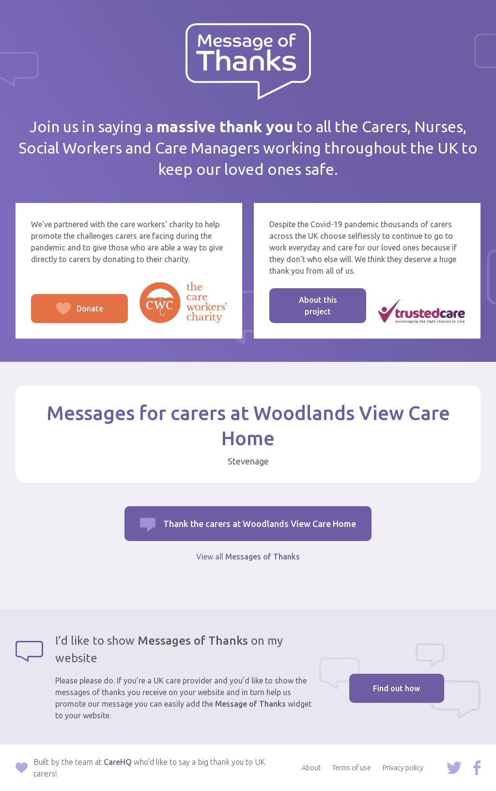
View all (248, 556)
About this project (318, 305)
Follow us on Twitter (454, 767)
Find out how (396, 688)
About (311, 768)
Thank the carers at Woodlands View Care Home (259, 523)
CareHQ (118, 762)
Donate (67, 313)
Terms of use (351, 768)
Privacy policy (403, 768)
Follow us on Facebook (476, 767)
